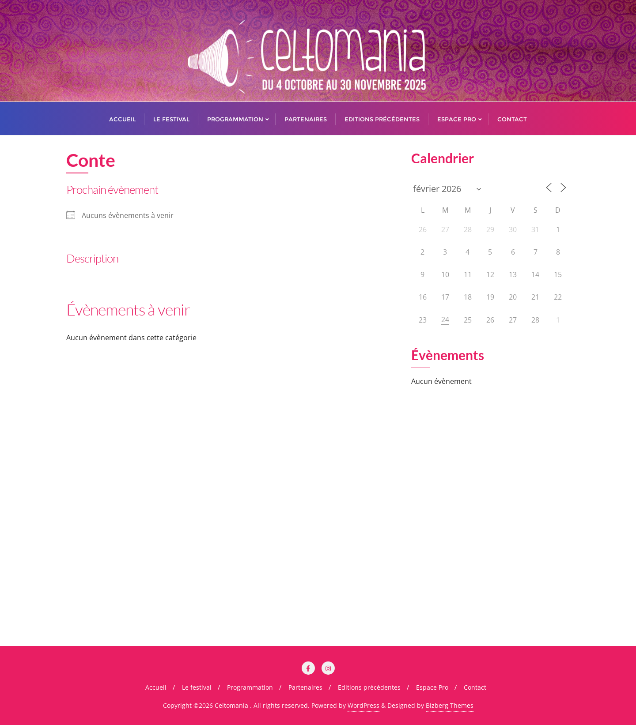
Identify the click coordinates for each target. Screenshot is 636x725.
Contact (475, 687)
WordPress (363, 705)
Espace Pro (432, 687)
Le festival (197, 687)
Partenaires (305, 687)
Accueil (156, 687)
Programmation (250, 687)
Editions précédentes (369, 687)
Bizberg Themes (449, 705)
